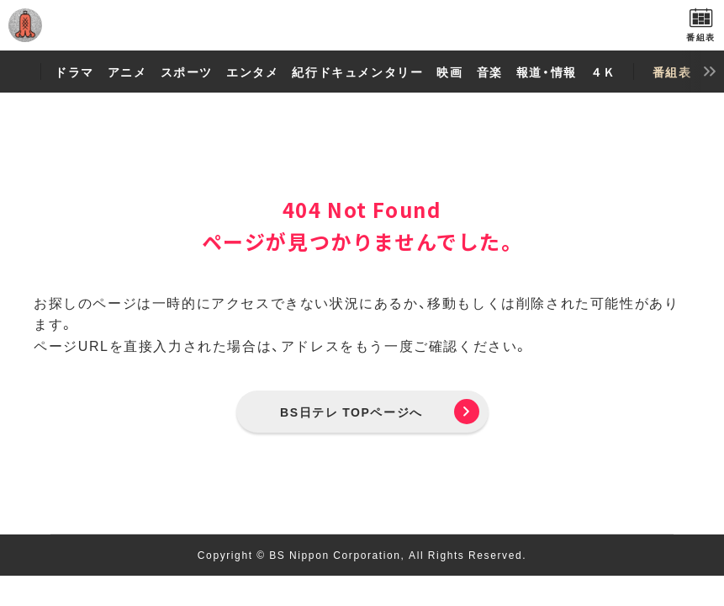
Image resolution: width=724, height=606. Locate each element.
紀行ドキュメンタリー (357, 71)
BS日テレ (362, 25)
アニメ (127, 71)
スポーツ (187, 71)
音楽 (490, 71)
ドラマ (74, 71)
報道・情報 (546, 71)
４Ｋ (603, 71)
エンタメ (252, 71)
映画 (449, 71)
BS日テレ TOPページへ (351, 411)
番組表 (672, 71)
